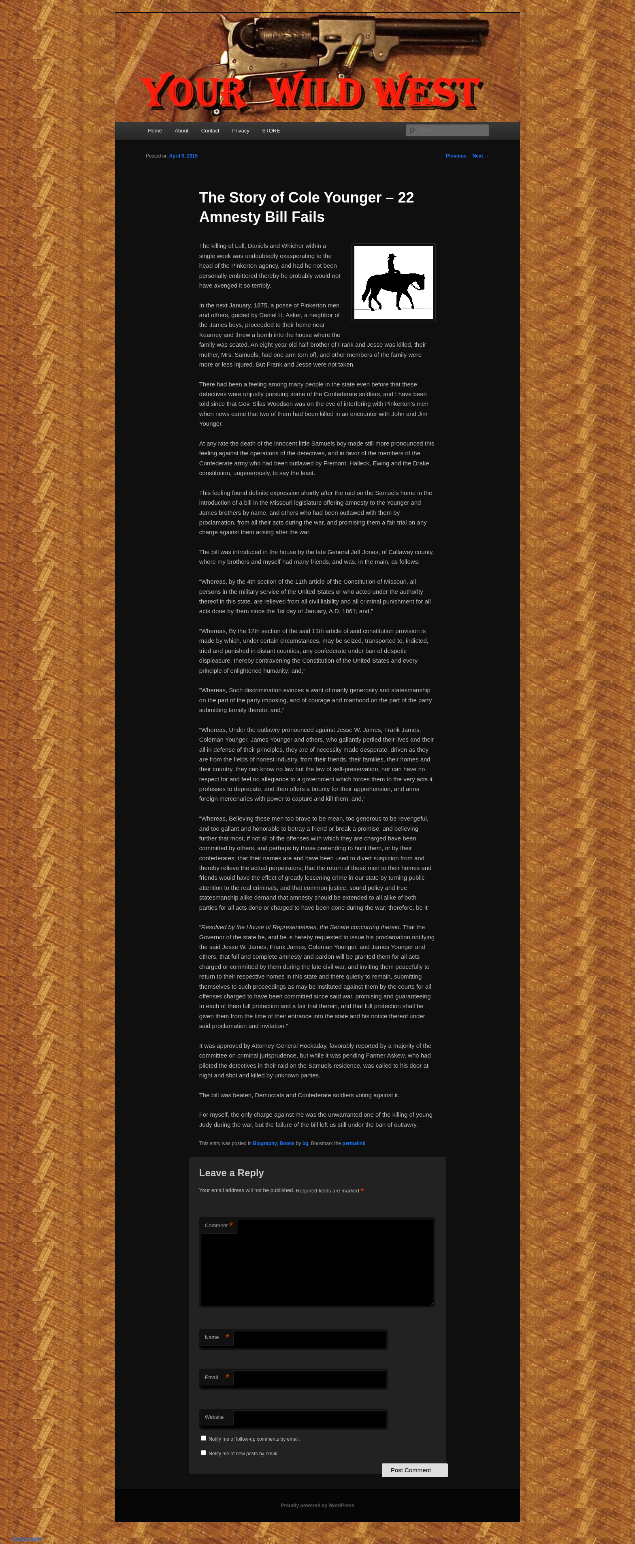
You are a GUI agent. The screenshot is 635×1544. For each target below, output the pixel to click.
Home (155, 131)
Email (217, 1378)
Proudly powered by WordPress (317, 1505)
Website (214, 1417)
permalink (353, 1143)
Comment (219, 1226)
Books (287, 1143)
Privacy (240, 131)
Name (217, 1338)
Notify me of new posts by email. (244, 1454)
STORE (271, 131)
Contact (210, 131)
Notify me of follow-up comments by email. (254, 1439)
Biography (265, 1143)
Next (481, 156)
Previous (453, 156)
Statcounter (27, 1538)
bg (306, 1143)
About (181, 131)
